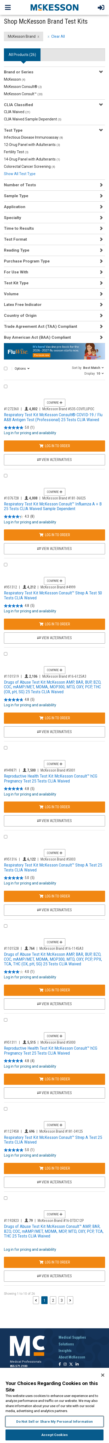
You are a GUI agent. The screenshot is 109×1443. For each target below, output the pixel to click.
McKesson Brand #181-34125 (61, 1131)
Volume (11, 294)
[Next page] (70, 1300)
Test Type (13, 130)
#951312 (10, 587)
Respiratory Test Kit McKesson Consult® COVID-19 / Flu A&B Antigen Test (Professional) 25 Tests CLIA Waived (53, 417)
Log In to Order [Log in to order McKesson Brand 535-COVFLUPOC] (54, 446)
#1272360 (11, 409)
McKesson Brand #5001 (58, 770)
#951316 (10, 859)
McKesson (14, 79)
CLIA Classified (18, 104)
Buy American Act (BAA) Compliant (37, 337)
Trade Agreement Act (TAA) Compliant (40, 326)
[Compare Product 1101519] (5, 654)
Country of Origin (20, 315)
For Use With (16, 272)
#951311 (10, 1042)
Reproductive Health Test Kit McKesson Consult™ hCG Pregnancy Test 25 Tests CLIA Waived (50, 778)
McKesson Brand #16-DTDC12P (61, 1220)
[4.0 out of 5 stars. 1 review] (19, 971)
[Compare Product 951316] (5, 836)
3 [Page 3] (62, 1300)
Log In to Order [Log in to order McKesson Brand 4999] (54, 624)
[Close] (102, 1375)
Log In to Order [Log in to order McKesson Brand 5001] (54, 807)
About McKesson (72, 1357)
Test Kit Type (16, 283)
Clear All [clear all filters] (58, 36)
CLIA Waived (17, 112)
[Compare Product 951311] (5, 1020)
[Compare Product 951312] (5, 564)
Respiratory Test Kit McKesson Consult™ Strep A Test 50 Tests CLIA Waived (53, 595)
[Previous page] (36, 1300)
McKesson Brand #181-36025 (64, 498)
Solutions (66, 1344)
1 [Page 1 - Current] (45, 1300)
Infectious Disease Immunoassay (33, 137)
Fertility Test (16, 152)
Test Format (15, 239)
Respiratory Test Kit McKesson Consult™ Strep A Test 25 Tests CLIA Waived (53, 867)
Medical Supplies (72, 1337)
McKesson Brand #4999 (58, 587)
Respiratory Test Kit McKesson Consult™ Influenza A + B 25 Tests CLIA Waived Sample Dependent (53, 506)
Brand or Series (18, 72)
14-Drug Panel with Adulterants (32, 159)
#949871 (10, 770)
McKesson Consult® (23, 87)
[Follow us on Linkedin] (77, 1364)
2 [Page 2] (53, 1300)
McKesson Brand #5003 (58, 859)
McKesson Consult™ (23, 94)
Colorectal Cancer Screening (29, 166)
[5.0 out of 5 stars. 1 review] (19, 427)
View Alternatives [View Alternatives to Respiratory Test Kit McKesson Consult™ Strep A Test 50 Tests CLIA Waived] (54, 638)
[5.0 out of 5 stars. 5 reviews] (19, 878)
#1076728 (11, 498)
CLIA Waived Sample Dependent (32, 119)
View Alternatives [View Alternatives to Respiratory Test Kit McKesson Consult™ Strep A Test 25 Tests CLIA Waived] (54, 910)
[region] (54, 1405)
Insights (65, 1351)
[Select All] (5, 368)
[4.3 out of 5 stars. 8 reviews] (19, 517)
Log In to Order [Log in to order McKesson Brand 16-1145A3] (54, 990)
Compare (54, 403)
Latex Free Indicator (23, 304)
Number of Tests (20, 185)
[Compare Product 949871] (5, 747)
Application (14, 206)
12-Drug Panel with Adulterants (32, 145)
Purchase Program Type (27, 261)
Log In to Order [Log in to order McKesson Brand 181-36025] (54, 535)
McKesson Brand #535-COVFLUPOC (68, 409)
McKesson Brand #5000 (58, 1042)
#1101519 (11, 676)
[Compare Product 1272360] (5, 386)
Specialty (12, 217)
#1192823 (11, 1220)
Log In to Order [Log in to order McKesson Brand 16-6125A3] (54, 718)
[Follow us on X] (71, 1364)
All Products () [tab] (22, 55)
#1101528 (11, 948)
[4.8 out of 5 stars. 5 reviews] (19, 605)
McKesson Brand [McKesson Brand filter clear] (22, 36)
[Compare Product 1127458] (5, 1109)
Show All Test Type (20, 174)
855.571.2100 (18, 1366)
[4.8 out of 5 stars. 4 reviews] (19, 1061)
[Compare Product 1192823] (5, 1198)
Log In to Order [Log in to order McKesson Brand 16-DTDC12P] (54, 1262)
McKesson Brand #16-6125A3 (64, 676)
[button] (88, 367)
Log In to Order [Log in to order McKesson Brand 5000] (54, 1079)
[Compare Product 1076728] (5, 475)
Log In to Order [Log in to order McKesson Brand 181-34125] (54, 1168)
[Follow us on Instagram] (65, 1364)
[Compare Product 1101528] (5, 926)
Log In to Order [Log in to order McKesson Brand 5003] (54, 896)
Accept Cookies (54, 1435)
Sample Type (16, 196)
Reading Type (16, 250)
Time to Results (19, 228)
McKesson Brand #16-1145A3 (61, 948)
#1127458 (11, 1131)
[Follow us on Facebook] (60, 1364)
